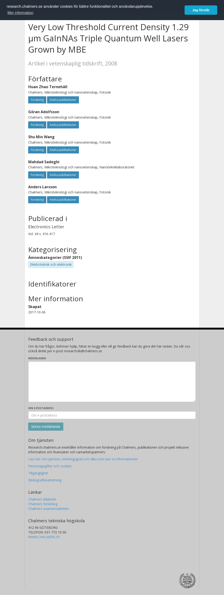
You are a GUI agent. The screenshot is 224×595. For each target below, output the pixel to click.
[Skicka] (45, 427)
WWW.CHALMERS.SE (44, 537)
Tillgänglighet (38, 473)
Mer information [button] (20, 13)
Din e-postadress (41, 408)
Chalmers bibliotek (42, 499)
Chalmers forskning (42, 504)
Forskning (37, 100)
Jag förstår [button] (201, 10)
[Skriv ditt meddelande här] (112, 381)
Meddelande (37, 358)
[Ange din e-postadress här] (112, 415)
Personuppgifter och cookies (50, 466)
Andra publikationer (63, 100)
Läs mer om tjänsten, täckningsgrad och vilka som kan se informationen (83, 459)
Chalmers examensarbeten (48, 508)
